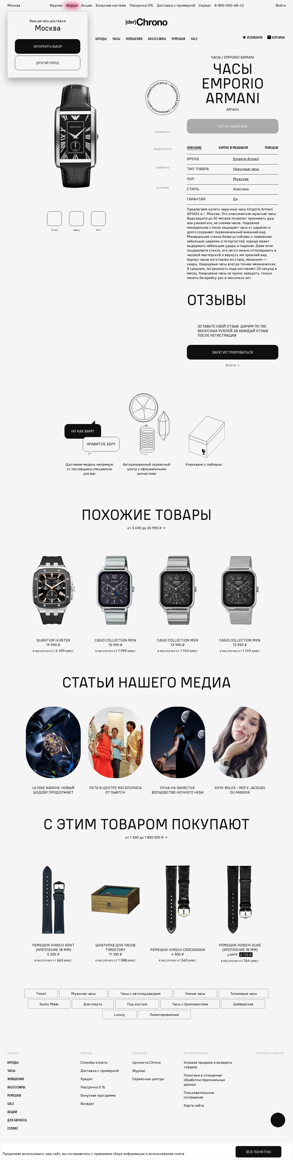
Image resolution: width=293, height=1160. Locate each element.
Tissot (41, 993)
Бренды (101, 38)
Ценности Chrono (146, 1062)
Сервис (205, 5)
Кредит (87, 1079)
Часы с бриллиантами (190, 1004)
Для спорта (92, 1004)
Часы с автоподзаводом (141, 993)
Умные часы (195, 993)
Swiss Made (49, 1004)
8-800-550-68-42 (229, 5)
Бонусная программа (98, 1095)
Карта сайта (194, 1105)
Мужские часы (83, 993)
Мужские (241, 179)
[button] (16, 5)
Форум (72, 5)
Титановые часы (243, 993)
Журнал (55, 5)
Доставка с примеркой (176, 5)
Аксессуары (157, 38)
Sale (194, 38)
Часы (116, 38)
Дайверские (243, 1004)
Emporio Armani (246, 158)
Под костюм (137, 1004)
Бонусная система (111, 5)
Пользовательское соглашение (199, 1094)
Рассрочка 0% (141, 5)
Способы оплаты (94, 1062)
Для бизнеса (17, 1120)
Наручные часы (246, 168)
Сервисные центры (148, 1079)
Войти (281, 5)
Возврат (87, 1103)
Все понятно (258, 1151)
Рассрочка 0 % (93, 1087)
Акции (86, 5)
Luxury (119, 1014)
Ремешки (178, 38)
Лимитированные (164, 1014)
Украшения (134, 38)
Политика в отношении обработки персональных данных (204, 1080)
